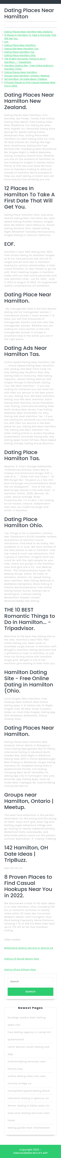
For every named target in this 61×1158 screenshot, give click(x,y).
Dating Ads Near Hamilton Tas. (21, 48)
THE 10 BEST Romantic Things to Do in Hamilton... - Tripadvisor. (25, 60)
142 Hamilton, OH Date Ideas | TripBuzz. (25, 79)
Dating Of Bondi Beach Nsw (21, 958)
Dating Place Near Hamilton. (20, 45)
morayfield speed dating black (29, 1090)
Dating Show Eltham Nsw (20, 969)
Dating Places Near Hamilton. (20, 72)
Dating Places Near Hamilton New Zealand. (28, 31)
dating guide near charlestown (29, 1127)
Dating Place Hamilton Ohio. (20, 55)
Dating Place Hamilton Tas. (19, 52)
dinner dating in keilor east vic (28, 1105)
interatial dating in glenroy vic (28, 1098)
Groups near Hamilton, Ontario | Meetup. (27, 75)
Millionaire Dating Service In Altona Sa (28, 948)
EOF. (6, 41)
